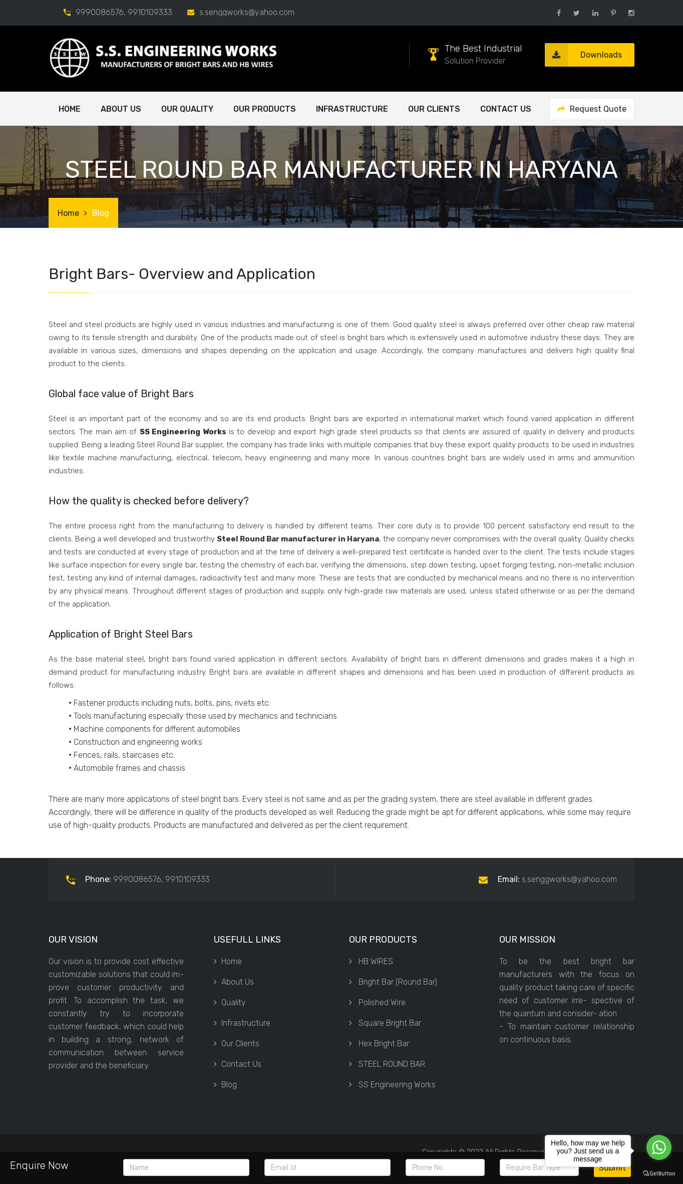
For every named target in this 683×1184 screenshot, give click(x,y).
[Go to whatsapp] (658, 1147)
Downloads (583, 55)
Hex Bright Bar (379, 1043)
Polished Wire (377, 1002)
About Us (234, 982)
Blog (225, 1084)
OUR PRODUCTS (264, 109)
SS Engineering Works (392, 1084)
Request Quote (592, 109)
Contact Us (505, 109)
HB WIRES (371, 961)
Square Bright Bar (385, 1023)
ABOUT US (121, 109)
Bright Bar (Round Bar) (393, 982)
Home (70, 109)
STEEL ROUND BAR (387, 1064)
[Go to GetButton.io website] (659, 1173)
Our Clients (434, 109)
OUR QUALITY (187, 109)
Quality (230, 1002)
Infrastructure (352, 109)
